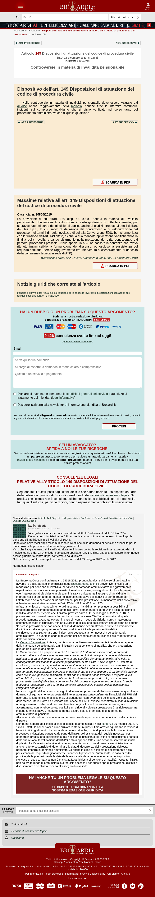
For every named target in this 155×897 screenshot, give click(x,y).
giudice (22, 106)
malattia (76, 106)
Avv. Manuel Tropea (90, 862)
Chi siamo (113, 873)
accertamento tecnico (85, 583)
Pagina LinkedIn (141, 884)
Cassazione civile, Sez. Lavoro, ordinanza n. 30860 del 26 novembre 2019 (89, 257)
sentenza (107, 723)
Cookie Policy (97, 873)
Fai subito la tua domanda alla (77, 784)
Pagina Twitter (132, 884)
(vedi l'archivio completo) (77, 341)
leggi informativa (63, 397)
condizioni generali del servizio (87, 393)
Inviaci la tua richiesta (31, 459)
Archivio (125, 873)
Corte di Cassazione (32, 642)
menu (20, 6)
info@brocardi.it (54, 873)
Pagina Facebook (124, 884)
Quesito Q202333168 (24, 521)
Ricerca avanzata (145, 17)
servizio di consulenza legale (109, 495)
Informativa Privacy (76, 873)
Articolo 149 (39, 34)
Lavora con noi (77, 878)
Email (17, 348)
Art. (29, 43)
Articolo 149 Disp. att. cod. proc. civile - (85, 518)
